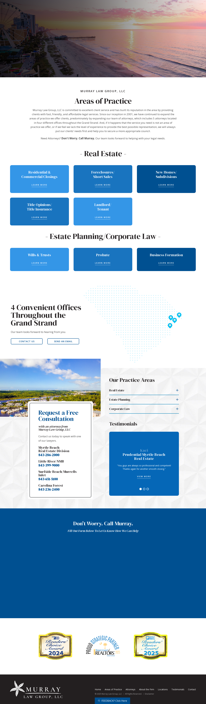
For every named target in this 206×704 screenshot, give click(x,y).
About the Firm (146, 689)
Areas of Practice (113, 689)
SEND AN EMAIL (63, 341)
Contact (192, 689)
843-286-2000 (48, 455)
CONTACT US (27, 341)
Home (98, 689)
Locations (163, 689)
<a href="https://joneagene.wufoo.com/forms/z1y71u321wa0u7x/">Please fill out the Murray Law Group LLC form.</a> (103, 577)
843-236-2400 (48, 489)
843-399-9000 (48, 465)
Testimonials (177, 689)
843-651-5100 (48, 479)
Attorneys (130, 689)
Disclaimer (149, 694)
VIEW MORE (144, 476)
